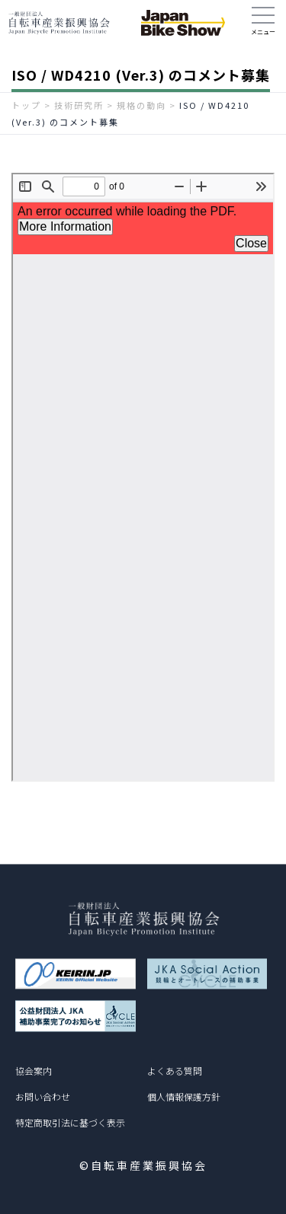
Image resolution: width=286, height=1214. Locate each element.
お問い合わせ (42, 1096)
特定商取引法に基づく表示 (70, 1122)
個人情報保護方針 (183, 1096)
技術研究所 (79, 105)
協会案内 (33, 1070)
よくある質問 (174, 1070)
